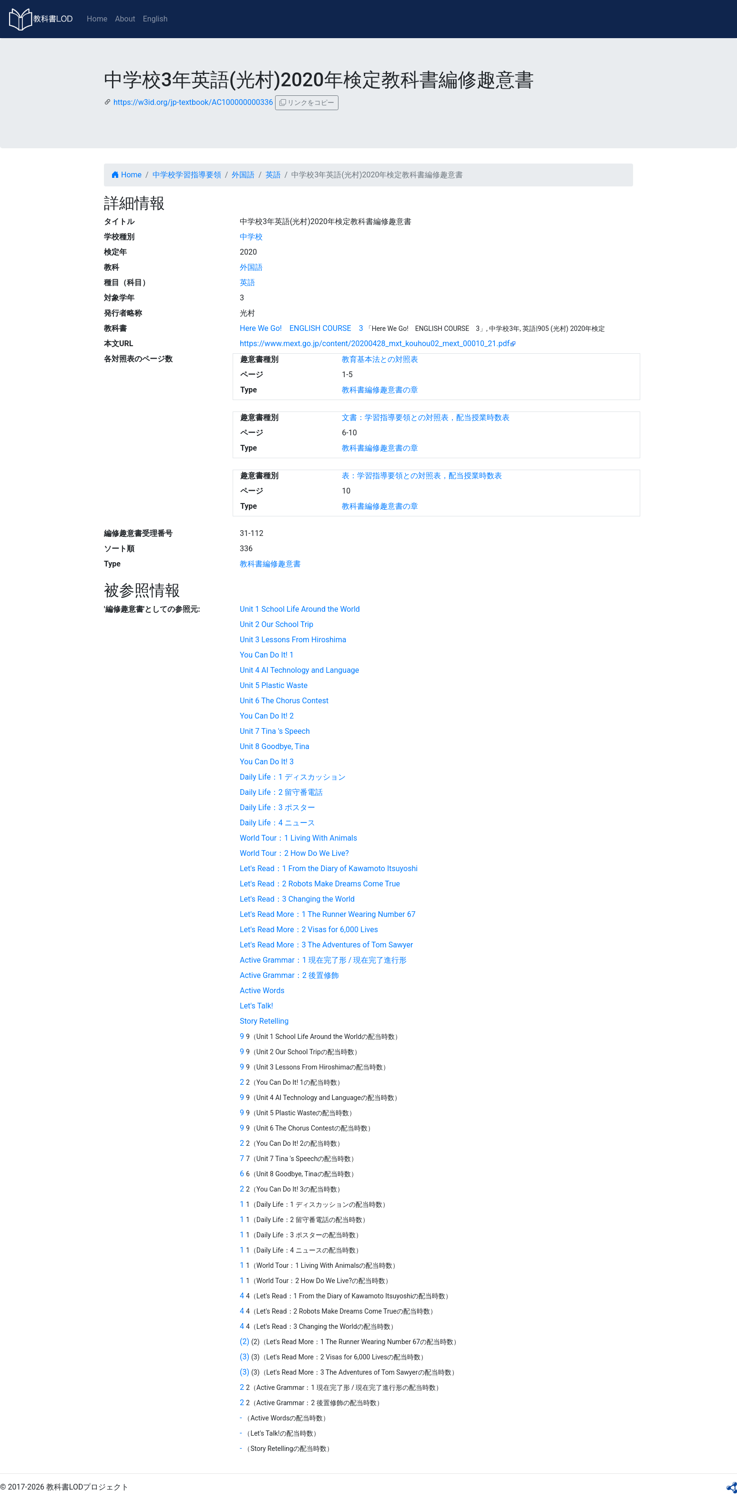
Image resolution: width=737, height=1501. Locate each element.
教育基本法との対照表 (380, 359)
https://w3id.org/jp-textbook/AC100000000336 (193, 102)
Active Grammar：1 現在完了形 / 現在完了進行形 (323, 960)
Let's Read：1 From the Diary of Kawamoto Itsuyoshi (329, 868)
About (125, 18)
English (155, 18)
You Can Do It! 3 (267, 761)
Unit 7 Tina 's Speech (275, 731)
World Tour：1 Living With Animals (298, 838)
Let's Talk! (256, 1005)
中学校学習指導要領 (187, 174)
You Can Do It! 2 (267, 715)
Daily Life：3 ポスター (277, 807)
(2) (244, 1341)
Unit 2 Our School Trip (276, 624)
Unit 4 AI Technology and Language (299, 670)
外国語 (243, 174)
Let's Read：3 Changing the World (297, 899)
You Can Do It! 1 (267, 654)
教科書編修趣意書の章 (380, 389)
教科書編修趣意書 (270, 563)
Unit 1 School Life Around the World (300, 609)
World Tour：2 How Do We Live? (294, 853)
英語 (273, 174)
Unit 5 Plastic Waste (273, 685)
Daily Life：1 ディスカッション (293, 776)
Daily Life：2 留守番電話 (281, 792)
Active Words (262, 990)
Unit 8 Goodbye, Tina (274, 746)
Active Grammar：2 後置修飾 (289, 975)
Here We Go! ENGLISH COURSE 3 (301, 328)
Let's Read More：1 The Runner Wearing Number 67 (328, 914)
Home (97, 18)
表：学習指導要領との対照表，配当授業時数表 (422, 475)
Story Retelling (264, 1021)
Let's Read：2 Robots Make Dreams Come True (320, 883)
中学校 (251, 236)
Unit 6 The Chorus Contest (284, 700)
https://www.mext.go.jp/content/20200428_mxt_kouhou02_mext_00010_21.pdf (375, 343)
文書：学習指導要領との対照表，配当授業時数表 (426, 417)
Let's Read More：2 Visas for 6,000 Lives (309, 929)
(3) (244, 1356)
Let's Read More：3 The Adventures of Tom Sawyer (326, 944)
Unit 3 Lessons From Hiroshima (293, 639)
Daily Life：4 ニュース (277, 822)
